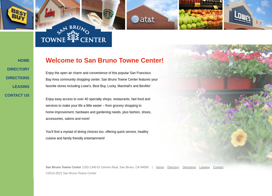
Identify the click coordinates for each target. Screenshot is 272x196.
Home (23, 60)
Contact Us (17, 95)
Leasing (21, 86)
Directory (18, 69)
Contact (218, 167)
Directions (17, 78)
